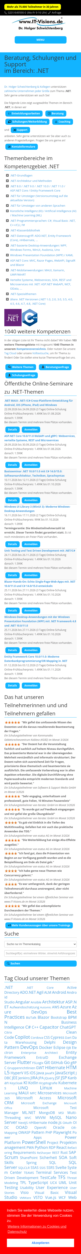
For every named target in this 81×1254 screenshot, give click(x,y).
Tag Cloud (10, 353)
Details (12, 429)
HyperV (17, 1072)
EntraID (42, 1057)
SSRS (50, 1167)
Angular (22, 1001)
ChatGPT (68, 1027)
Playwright (62, 1132)
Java (40, 1072)
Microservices (49, 1092)
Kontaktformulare (21, 146)
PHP (49, 1132)
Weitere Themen (20, 367)
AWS (55, 1007)
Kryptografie (48, 1083)
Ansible (36, 1002)
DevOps (29, 1047)
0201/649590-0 (17, 12)
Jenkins (24, 1078)
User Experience (52, 1187)
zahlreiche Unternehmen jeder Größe (26, 91)
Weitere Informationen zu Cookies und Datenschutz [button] (37, 1229)
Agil (40, 992)
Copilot (22, 1037)
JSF (57, 1077)
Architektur (53, 1002)
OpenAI (40, 1127)
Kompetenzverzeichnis (31, 349)
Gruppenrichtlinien (21, 1068)
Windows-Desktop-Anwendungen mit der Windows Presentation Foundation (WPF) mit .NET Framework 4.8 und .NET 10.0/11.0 (40, 621)
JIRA (34, 1077)
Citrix (8, 1032)
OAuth (67, 1122)
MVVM (40, 1117)
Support (20, 130)
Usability (27, 1187)
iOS (32, 1072)
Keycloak (16, 1083)
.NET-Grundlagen (21, 175)
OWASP (24, 1132)
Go (67, 1062)
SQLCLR (24, 1167)
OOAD (21, 1127)
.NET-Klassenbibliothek (25, 230)
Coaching (62, 121)
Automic (45, 1007)
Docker (45, 1047)
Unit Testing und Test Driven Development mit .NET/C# (39, 550)
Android (59, 992)
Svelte (61, 1167)
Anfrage (56, 12)
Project (52, 1142)
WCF (62, 1197)
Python (41, 1147)
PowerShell (34, 1142)
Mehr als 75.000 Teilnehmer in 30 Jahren (32, 7)
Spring (31, 1162)
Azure (65, 1006)
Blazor (43, 1017)
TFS (61, 1177)
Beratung (56, 113)
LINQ (23, 1088)
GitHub (57, 1062)
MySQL (56, 1117)
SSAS (34, 1167)
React (61, 1147)
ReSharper (44, 1153)
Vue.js (50, 1197)
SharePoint (29, 1157)
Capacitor (49, 1027)
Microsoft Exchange (39, 1103)
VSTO (38, 1197)
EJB (68, 1047)
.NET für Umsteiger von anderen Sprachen (37, 205)
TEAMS (29, 1172)
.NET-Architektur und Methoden (31, 181)
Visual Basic (47, 1192)
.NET (8, 987)
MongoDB (47, 1112)
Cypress (57, 1037)
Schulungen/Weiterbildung (27, 121)
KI (25, 1083)
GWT (40, 1067)
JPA (41, 1078)
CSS (47, 1037)
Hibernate (55, 1067)
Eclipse (59, 1047)
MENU (40, 40)
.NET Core (40, 987)
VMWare (25, 1198)
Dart (68, 1037)
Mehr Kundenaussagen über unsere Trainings (39, 925)
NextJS (23, 1122)
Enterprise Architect (39, 1052)
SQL (52, 1162)
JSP (64, 1078)
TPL (23, 1182)
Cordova (37, 1037)
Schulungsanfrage (21, 375)
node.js (55, 1122)
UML (63, 1182)
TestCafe (48, 1177)
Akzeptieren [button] (40, 1243)
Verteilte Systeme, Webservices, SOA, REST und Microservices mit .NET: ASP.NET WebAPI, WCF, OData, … (40, 284)
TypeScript (38, 1182)
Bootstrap (59, 1017)
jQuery (49, 1078)
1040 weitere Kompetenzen (37, 331)
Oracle (59, 1127)
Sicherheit (48, 1157)
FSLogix (37, 1063)
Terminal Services (52, 1172)
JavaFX (49, 1073)
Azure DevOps (40, 1009)
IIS (26, 1072)
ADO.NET (28, 992)
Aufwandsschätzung (24, 1007)
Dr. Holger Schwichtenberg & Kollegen (27, 87)
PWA (30, 1147)
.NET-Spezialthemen (23, 294)
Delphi (49, 1042)
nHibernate (38, 1122)
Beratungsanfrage (55, 367)
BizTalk (31, 1017)
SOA (63, 1157)
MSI (61, 1113)
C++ (35, 1027)
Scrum (11, 1157)
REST (55, 1152)
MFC (33, 1093)
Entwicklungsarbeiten (24, 113)
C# (28, 1027)
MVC (28, 1117)
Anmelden (31, 429)
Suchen (13, 963)
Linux (46, 1087)
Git (47, 1062)
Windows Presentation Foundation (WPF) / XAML (41, 255)
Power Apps (40, 1135)
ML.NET (28, 1112)
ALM (47, 992)
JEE (15, 1077)
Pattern (38, 1132)
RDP (52, 1147)
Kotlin (33, 1082)
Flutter (24, 1062)
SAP (72, 1152)
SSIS (43, 1167)
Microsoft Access (33, 1097)
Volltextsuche (40, 353)
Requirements (24, 1152)
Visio (25, 1192)
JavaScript (65, 1073)
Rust (64, 1152)
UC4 (53, 1182)
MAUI (23, 1092)
